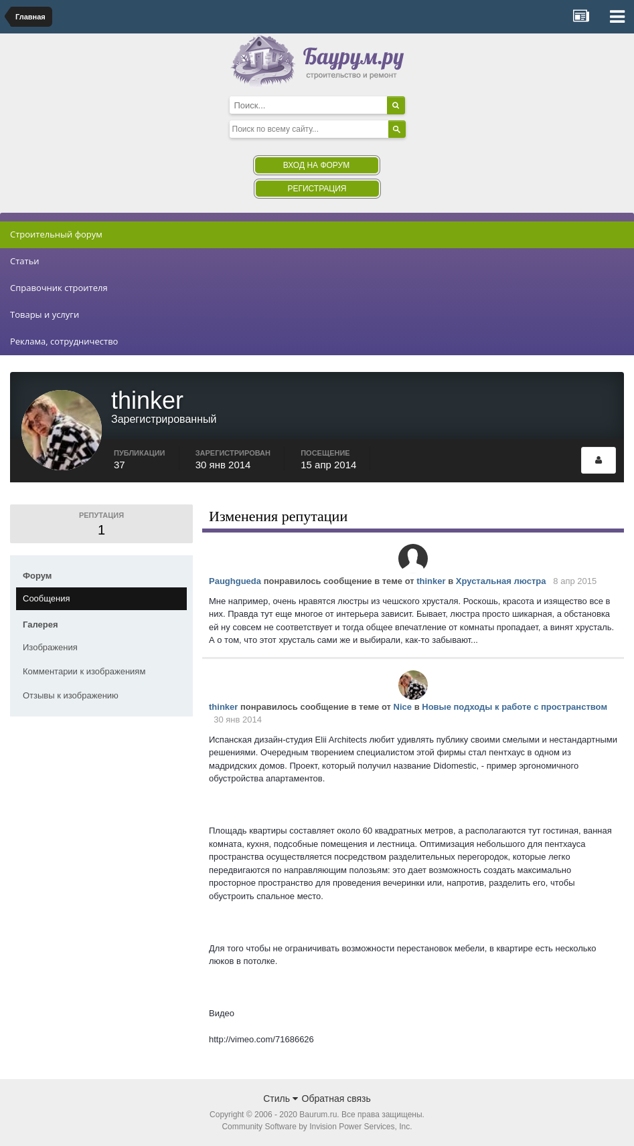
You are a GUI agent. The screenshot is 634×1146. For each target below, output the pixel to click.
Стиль (280, 1098)
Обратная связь (336, 1098)
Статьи (24, 261)
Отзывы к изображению (70, 695)
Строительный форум (56, 234)
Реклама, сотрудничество (64, 341)
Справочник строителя (59, 288)
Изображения (50, 647)
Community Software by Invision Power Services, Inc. (317, 1126)
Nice (403, 707)
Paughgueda (235, 581)
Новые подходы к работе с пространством (514, 707)
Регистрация (316, 188)
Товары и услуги (44, 314)
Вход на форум (316, 165)
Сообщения (46, 598)
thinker (430, 581)
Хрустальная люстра (501, 581)
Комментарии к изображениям (84, 671)
